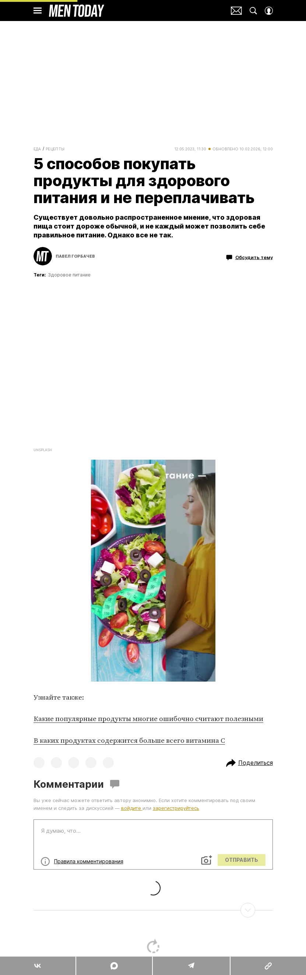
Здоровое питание (69, 275)
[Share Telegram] (191, 966)
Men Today (76, 10)
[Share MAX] (113, 966)
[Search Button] (253, 11)
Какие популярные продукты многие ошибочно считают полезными (148, 719)
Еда (37, 149)
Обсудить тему (249, 257)
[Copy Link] (268, 966)
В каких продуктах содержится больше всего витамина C (129, 741)
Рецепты (55, 149)
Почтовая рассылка (236, 11)
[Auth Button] (269, 11)
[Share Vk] (37, 966)
